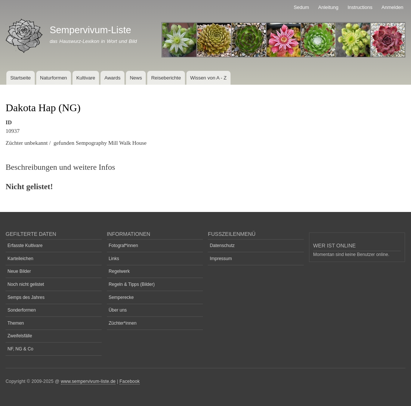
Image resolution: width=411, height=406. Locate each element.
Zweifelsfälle (19, 335)
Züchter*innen (123, 323)
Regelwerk (119, 271)
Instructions (359, 7)
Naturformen (53, 78)
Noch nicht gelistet (25, 284)
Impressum (221, 258)
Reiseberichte (166, 78)
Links (114, 258)
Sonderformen (21, 310)
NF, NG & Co (20, 349)
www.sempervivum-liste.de (88, 381)
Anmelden (392, 7)
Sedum (301, 7)
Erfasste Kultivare (25, 245)
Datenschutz (222, 245)
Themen (15, 323)
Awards (112, 78)
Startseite (20, 78)
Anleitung (328, 7)
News (136, 78)
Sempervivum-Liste (90, 30)
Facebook (130, 381)
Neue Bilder (19, 271)
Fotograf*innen (123, 245)
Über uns (118, 310)
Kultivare (85, 78)
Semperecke (121, 297)
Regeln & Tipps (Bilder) (132, 284)
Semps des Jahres (25, 297)
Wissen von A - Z (208, 78)
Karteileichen (20, 258)
